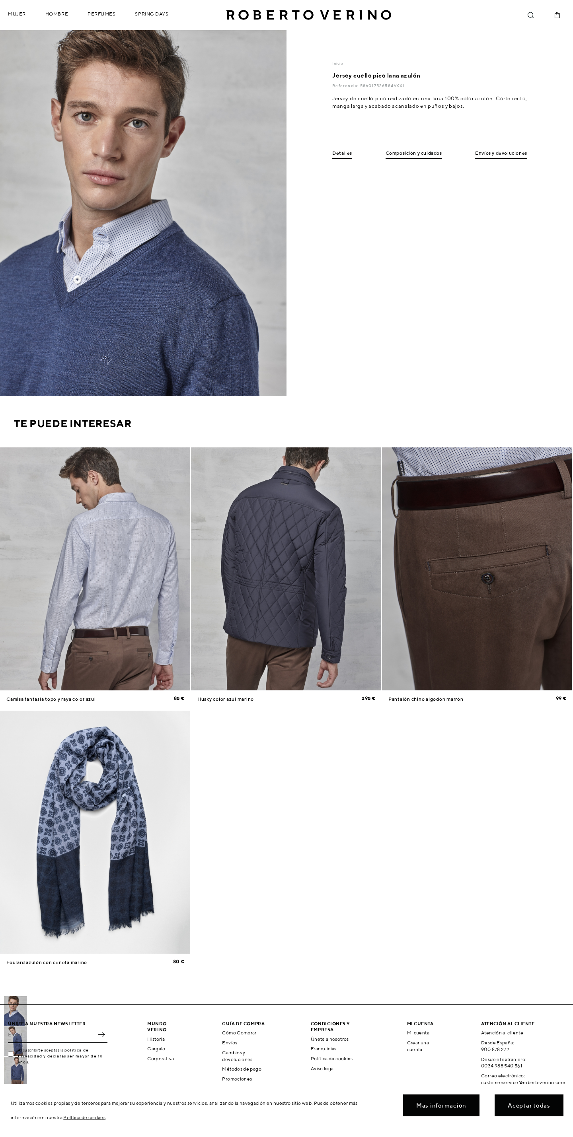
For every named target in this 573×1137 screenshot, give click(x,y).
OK (101, 1034)
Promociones (237, 1079)
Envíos (229, 1043)
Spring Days (151, 14)
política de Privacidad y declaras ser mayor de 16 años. (60, 1056)
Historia (156, 1039)
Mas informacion (441, 1105)
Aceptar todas (529, 1105)
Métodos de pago (241, 1069)
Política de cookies (332, 1058)
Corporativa (160, 1058)
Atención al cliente (502, 1033)
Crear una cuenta (418, 1046)
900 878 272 (495, 1049)
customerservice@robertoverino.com (523, 1082)
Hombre (56, 14)
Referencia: (346, 85)
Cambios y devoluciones (237, 1056)
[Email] (52, 1034)
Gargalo (156, 1048)
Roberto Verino (308, 15)
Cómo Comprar (239, 1033)
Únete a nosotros (330, 1039)
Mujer (17, 14)
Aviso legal (323, 1068)
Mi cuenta (418, 1033)
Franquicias (324, 1048)
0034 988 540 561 (501, 1066)
